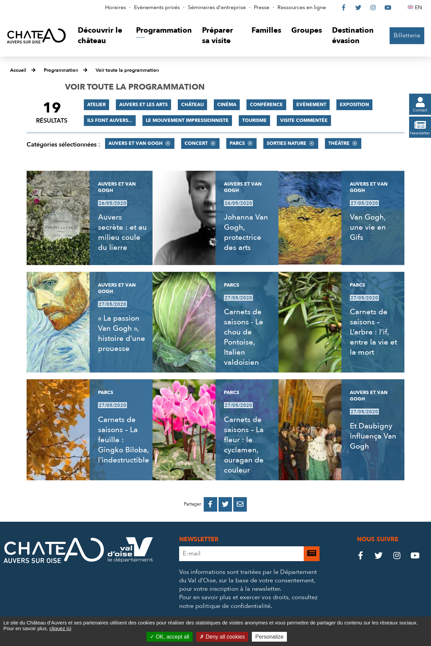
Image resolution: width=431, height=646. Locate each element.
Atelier (96, 104)
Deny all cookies (222, 637)
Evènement (311, 104)
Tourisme (254, 120)
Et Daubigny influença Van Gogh (373, 436)
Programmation (61, 70)
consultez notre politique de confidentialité (248, 601)
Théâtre (339, 143)
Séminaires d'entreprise (217, 7)
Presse (261, 7)
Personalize (269, 637)
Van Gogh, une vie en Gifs (368, 227)
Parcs (237, 143)
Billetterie (407, 35)
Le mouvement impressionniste (187, 120)
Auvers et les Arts (143, 104)
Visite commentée (304, 120)
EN (419, 7)
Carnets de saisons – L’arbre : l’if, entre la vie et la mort (373, 332)
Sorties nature (286, 143)
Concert (196, 143)
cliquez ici (60, 628)
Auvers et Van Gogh (135, 143)
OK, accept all (169, 637)
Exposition (354, 104)
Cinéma (226, 104)
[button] (102, 36)
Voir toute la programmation (127, 70)
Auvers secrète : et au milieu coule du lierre (122, 232)
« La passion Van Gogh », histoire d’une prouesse (121, 333)
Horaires (115, 7)
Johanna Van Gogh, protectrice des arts (246, 232)
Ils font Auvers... (109, 120)
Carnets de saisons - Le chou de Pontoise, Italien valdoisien (243, 337)
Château (192, 104)
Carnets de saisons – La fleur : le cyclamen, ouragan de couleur (244, 445)
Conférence (266, 104)
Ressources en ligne (301, 7)
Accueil (18, 70)
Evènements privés (157, 7)
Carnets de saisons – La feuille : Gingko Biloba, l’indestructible (123, 440)
